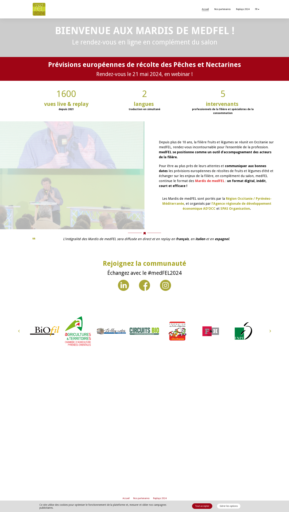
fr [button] (257, 9)
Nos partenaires (222, 9)
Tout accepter (202, 506)
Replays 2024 (243, 9)
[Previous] (19, 488)
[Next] (270, 488)
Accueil (205, 9)
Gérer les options (229, 506)
